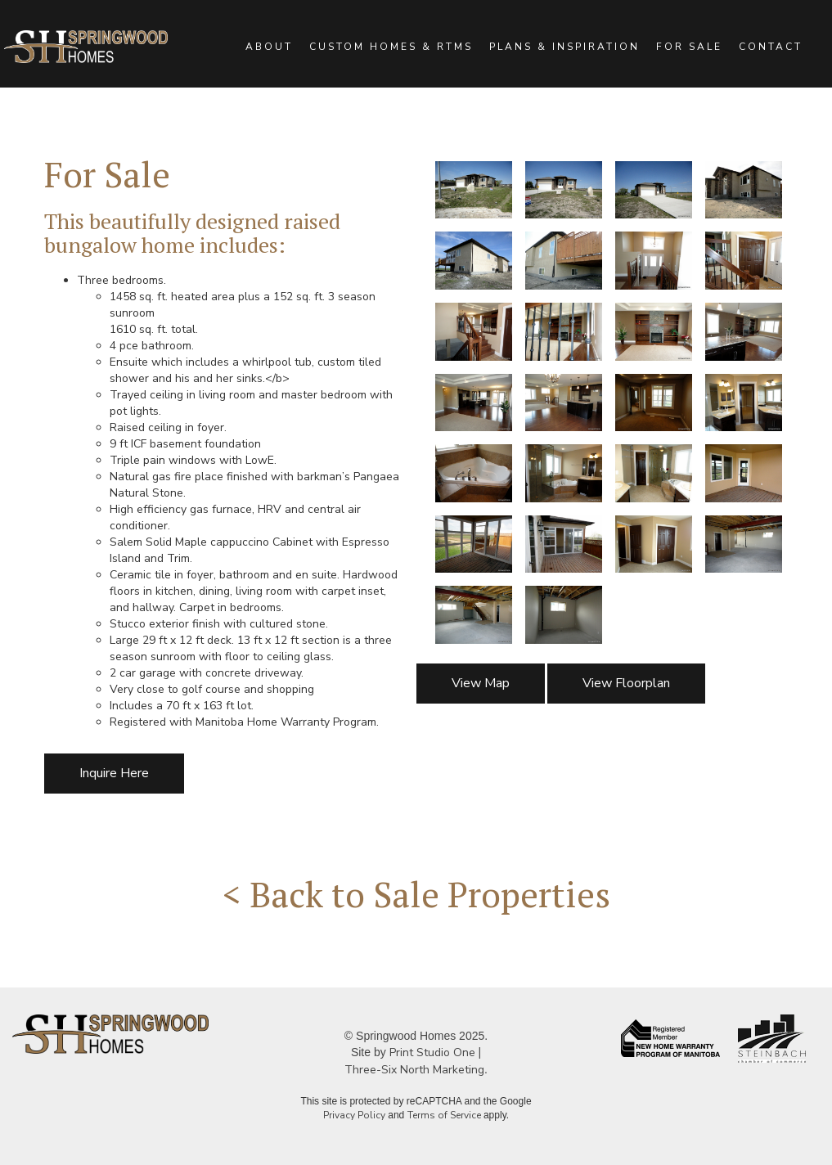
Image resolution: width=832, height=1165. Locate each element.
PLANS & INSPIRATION (564, 46)
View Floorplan (626, 683)
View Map (481, 683)
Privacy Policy (354, 1115)
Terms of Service (444, 1115)
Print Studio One (432, 1052)
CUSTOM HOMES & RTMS (391, 46)
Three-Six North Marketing (414, 1069)
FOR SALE (689, 46)
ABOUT (269, 46)
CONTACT (771, 46)
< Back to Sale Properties (416, 893)
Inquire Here (114, 773)
